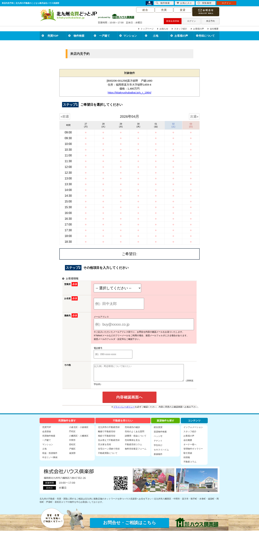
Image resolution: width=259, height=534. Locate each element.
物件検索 (79, 35)
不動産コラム (189, 465)
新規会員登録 (172, 21)
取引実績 (187, 456)
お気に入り (184, 3)
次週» (194, 116)
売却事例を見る (132, 443)
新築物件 (158, 457)
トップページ (147, 29)
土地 (155, 35)
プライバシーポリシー (124, 410)
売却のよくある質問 (134, 434)
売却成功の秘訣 (132, 430)
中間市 (72, 443)
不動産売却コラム (133, 447)
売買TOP (52, 35)
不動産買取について (107, 456)
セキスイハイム (161, 453)
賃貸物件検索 (160, 435)
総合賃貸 (158, 430)
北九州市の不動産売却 (109, 430)
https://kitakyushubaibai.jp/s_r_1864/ (129, 92)
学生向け (158, 448)
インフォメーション (193, 430)
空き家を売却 (104, 447)
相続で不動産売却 (106, 439)
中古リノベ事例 (49, 460)
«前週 (65, 116)
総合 (145, 9)
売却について (207, 35)
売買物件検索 (48, 439)
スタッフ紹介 (180, 29)
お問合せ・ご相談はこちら (129, 525)
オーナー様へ (189, 447)
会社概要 (214, 29)
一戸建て (104, 35)
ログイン (191, 21)
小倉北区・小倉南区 (78, 430)
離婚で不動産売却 (106, 434)
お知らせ (164, 29)
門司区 (72, 434)
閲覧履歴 (204, 3)
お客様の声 (198, 29)
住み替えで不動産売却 (109, 443)
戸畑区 (72, 452)
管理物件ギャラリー (193, 452)
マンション (130, 35)
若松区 (72, 447)
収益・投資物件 (49, 456)
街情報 (186, 460)
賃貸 (183, 9)
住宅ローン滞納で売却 (109, 452)
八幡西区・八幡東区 (78, 439)
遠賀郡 (72, 456)
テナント (158, 444)
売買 (164, 9)
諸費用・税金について (135, 439)
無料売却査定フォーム (135, 452)
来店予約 (210, 21)
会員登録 (46, 434)
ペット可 (158, 439)
